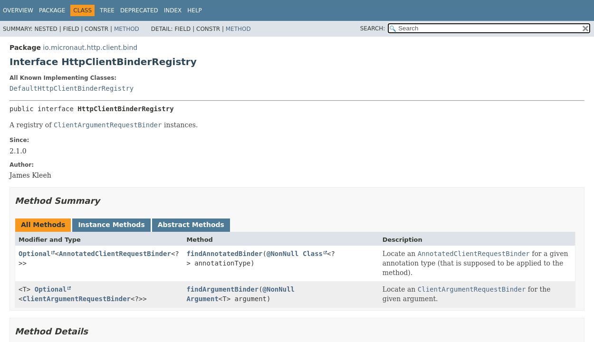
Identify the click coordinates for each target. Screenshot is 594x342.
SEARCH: (372, 28)
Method (126, 29)
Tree (107, 10)
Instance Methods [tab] (111, 224)
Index (173, 10)
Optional (34, 253)
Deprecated (139, 10)
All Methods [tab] (43, 224)
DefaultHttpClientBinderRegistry (72, 88)
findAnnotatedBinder (224, 253)
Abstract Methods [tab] (191, 224)
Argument (202, 299)
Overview (18, 10)
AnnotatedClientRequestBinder (115, 253)
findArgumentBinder (222, 289)
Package (52, 10)
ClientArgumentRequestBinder (76, 299)
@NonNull (282, 253)
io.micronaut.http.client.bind (90, 47)
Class (313, 253)
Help (194, 10)
